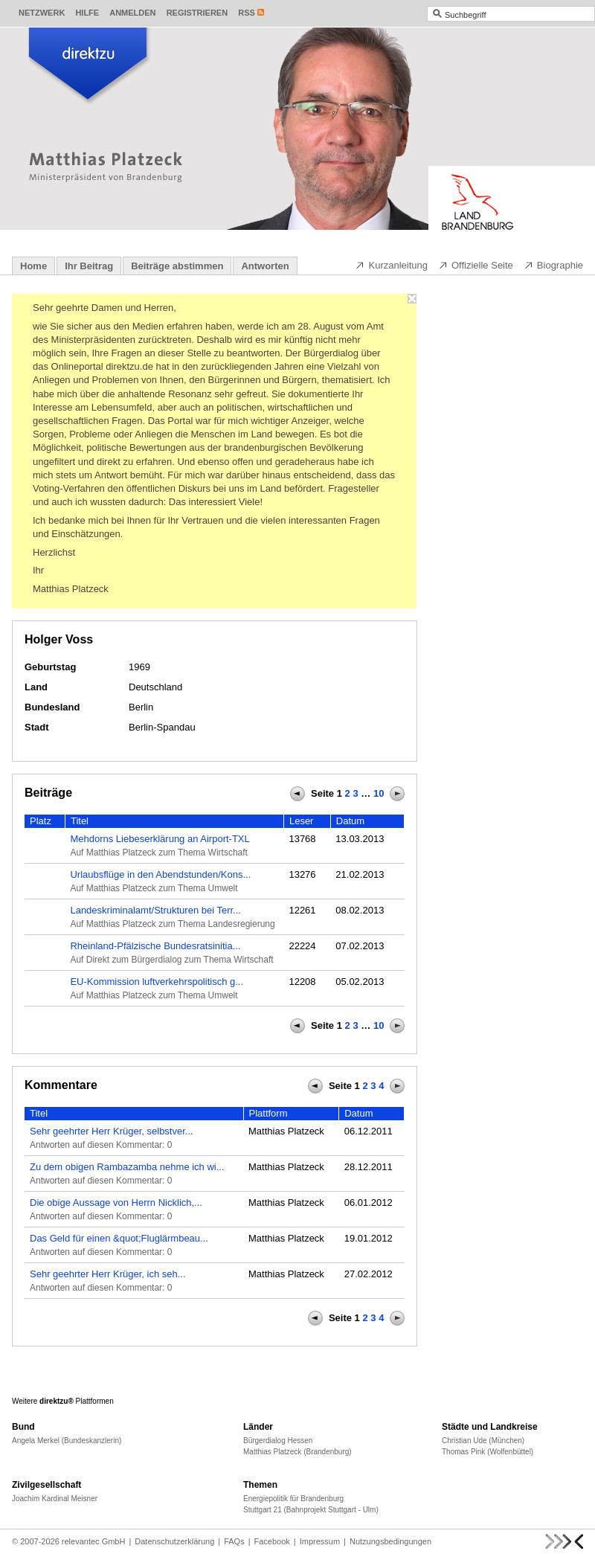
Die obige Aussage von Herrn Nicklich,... (116, 1202)
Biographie (553, 265)
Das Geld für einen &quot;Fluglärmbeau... (119, 1238)
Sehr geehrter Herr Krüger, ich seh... (108, 1274)
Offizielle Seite (475, 265)
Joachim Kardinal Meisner (54, 1498)
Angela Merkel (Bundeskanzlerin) (66, 1440)
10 (378, 793)
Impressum (320, 1541)
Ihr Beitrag (89, 266)
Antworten (265, 266)
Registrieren (197, 12)
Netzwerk (42, 12)
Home (33, 266)
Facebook (272, 1541)
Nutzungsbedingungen (390, 1541)
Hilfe (87, 12)
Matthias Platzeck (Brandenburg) (297, 1452)
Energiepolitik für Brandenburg (293, 1498)
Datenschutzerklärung (174, 1541)
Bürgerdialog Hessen (277, 1440)
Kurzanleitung (391, 265)
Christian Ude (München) (483, 1440)
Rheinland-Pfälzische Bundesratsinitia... (155, 945)
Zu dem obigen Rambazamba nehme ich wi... (127, 1166)
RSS (246, 12)
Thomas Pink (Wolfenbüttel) (487, 1452)
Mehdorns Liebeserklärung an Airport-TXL (159, 838)
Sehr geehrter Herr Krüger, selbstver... (111, 1131)
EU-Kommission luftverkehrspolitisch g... (156, 981)
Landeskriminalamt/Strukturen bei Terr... (155, 910)
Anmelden (132, 12)
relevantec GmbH (94, 1541)
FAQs (234, 1541)
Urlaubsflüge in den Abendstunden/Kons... (160, 874)
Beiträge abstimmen (177, 266)
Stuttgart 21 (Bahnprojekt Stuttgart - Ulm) (311, 1510)
